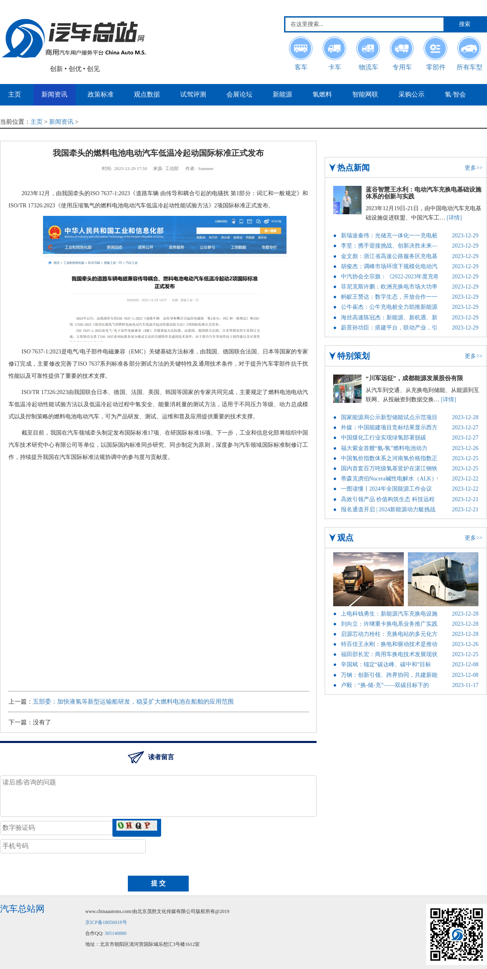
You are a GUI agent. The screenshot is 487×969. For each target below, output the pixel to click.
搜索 (464, 24)
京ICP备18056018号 (106, 922)
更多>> (474, 168)
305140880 (116, 933)
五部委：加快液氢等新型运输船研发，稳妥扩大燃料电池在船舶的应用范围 (133, 701)
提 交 (158, 883)
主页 (36, 121)
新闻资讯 (61, 121)
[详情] (454, 218)
